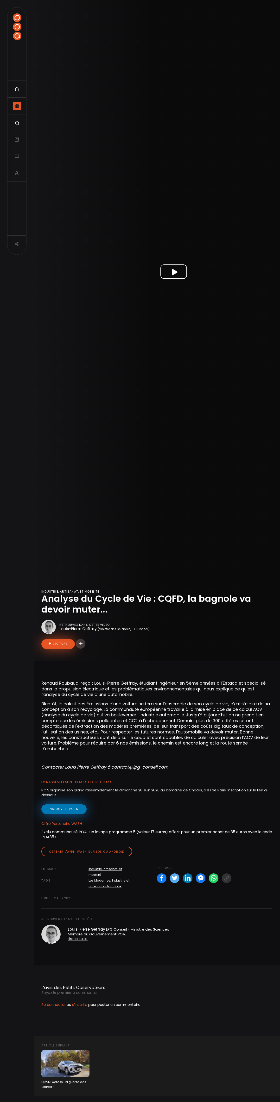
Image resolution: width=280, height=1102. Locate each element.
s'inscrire (79, 1004)
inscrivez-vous (64, 809)
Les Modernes (99, 880)
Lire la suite (78, 938)
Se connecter (53, 1004)
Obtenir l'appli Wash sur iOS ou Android (86, 852)
